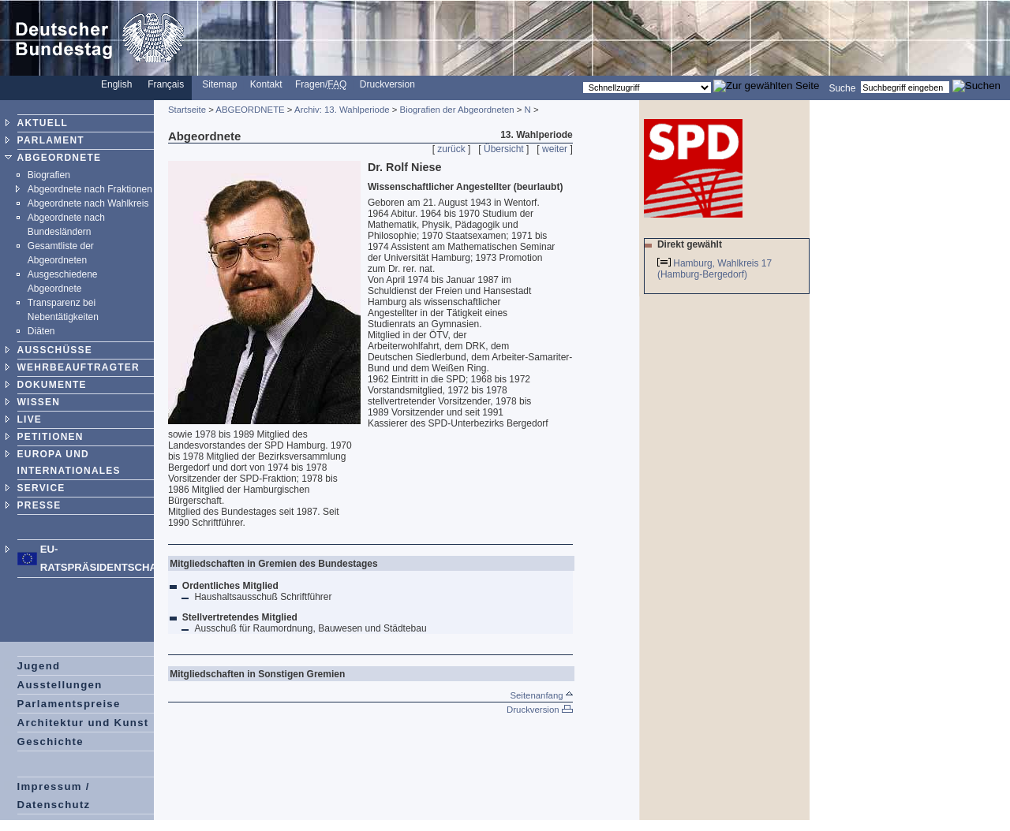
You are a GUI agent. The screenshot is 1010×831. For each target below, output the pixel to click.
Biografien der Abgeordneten (457, 109)
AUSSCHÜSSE (54, 350)
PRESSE (39, 505)
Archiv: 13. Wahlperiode (342, 109)
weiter (554, 149)
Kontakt (266, 84)
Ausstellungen (60, 685)
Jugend (39, 666)
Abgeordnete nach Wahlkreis (88, 203)
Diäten (41, 331)
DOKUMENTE (52, 384)
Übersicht (504, 149)
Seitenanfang (541, 695)
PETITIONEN (50, 436)
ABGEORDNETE (59, 157)
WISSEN (39, 402)
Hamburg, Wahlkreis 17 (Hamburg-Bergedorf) (714, 269)
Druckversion (387, 84)
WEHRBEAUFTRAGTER (78, 367)
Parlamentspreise (69, 704)
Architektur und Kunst (83, 723)
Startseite (187, 109)
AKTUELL (42, 123)
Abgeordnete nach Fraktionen (90, 189)
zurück (451, 149)
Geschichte (50, 741)
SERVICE (41, 488)
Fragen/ (320, 84)
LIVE (29, 419)
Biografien (49, 175)
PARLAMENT (50, 140)
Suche (842, 87)
